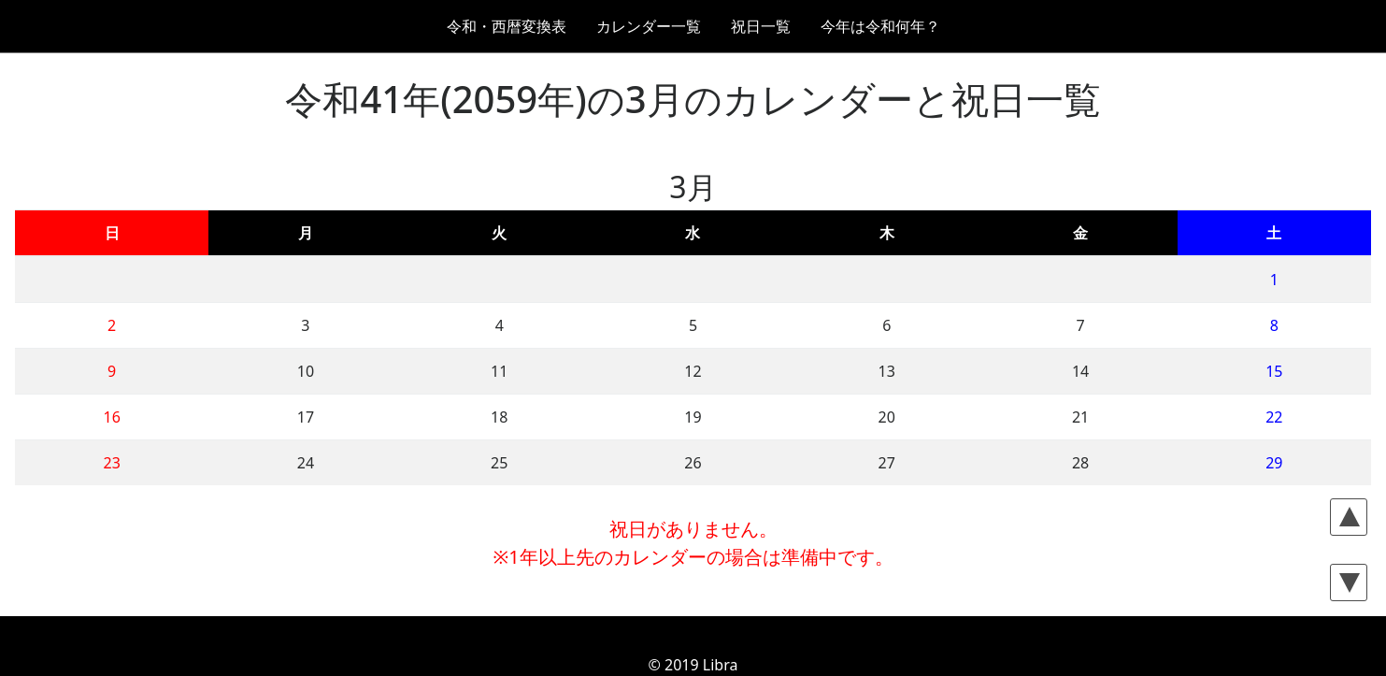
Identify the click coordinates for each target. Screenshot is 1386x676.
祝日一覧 (761, 26)
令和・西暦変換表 (506, 26)
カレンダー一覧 (648, 26)
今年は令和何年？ (880, 26)
